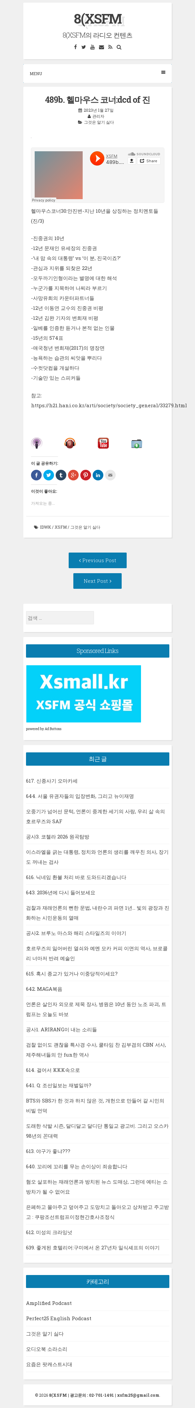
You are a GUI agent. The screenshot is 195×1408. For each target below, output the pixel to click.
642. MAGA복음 (44, 988)
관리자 (98, 116)
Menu (97, 73)
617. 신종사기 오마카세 (52, 780)
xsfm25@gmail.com (138, 1395)
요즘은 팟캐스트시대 (49, 1364)
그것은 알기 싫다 (99, 122)
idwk (45, 527)
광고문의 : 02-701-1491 (92, 1395)
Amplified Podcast (49, 1303)
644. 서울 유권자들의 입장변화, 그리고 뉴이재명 (80, 796)
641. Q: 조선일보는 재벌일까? (58, 1085)
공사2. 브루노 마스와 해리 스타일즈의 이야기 (76, 933)
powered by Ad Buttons (43, 729)
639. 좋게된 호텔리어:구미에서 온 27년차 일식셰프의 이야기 (93, 1247)
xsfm (61, 527)
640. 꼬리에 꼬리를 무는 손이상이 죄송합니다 (76, 1166)
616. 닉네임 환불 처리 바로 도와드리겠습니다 (76, 877)
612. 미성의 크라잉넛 (49, 1232)
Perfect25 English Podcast (58, 1318)
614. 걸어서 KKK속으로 (53, 1070)
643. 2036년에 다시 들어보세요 (60, 892)
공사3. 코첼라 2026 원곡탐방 (57, 836)
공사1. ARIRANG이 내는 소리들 (61, 1029)
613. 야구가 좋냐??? (48, 1151)
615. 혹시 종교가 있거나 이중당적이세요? (72, 973)
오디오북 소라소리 (46, 1348)
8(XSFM (97, 18)
